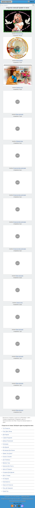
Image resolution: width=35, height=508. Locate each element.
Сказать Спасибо (7, 456)
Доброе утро (19, 87)
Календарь (5, 444)
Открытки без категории (19, 168)
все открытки (6, 1)
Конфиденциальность (27, 498)
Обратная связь (25, 496)
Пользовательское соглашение (17, 501)
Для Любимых (6, 459)
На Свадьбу (6, 478)
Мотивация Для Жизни (9, 450)
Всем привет (19, 60)
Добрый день (19, 141)
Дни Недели (6, 434)
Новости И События (8, 485)
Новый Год (5, 491)
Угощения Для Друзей (8, 472)
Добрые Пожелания (8, 441)
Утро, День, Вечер (7, 431)
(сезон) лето (19, 302)
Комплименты (6, 481)
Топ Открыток (6, 428)
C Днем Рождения (7, 437)
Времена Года (6, 463)
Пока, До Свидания (8, 488)
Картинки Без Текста (8, 466)
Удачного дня (19, 33)
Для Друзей (6, 447)
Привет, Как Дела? (7, 453)
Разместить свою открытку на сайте (10, 498)
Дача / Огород (6, 475)
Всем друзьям (19, 114)
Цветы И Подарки (7, 469)
